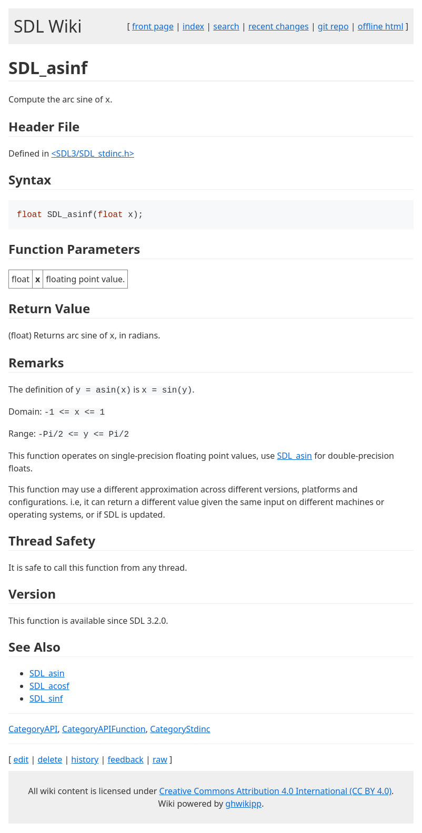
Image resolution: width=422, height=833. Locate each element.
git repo (333, 26)
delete (49, 760)
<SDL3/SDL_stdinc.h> (92, 153)
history (84, 760)
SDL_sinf (46, 699)
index (193, 26)
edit (20, 760)
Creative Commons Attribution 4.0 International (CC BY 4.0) (275, 792)
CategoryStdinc (180, 730)
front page (153, 26)
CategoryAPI (33, 730)
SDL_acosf (49, 687)
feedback (125, 760)
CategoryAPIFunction (104, 730)
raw (160, 760)
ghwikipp (243, 804)
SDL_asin (294, 456)
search (226, 26)
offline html (381, 26)
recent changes (278, 26)
